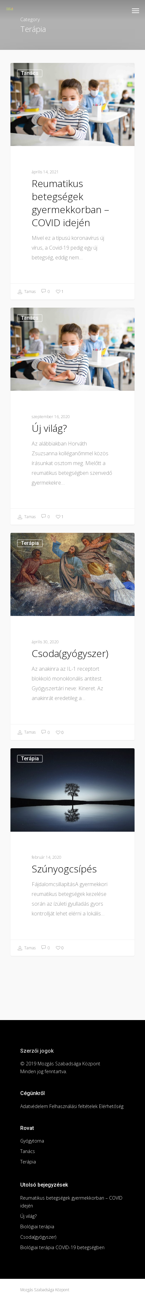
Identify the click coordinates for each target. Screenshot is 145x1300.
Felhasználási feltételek (73, 1106)
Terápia (30, 543)
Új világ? (28, 1216)
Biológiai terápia (37, 1226)
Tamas (26, 292)
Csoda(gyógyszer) (38, 1237)
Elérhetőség (111, 1106)
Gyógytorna (32, 1141)
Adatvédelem (34, 1106)
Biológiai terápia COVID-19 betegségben (62, 1247)
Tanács (30, 73)
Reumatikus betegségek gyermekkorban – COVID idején (71, 1202)
